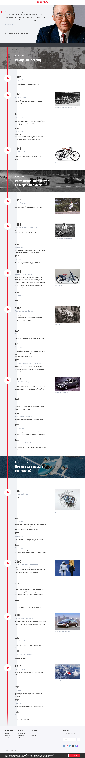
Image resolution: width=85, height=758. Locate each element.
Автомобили (7, 733)
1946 (19, 45)
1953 (32, 45)
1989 (57, 45)
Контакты (32, 733)
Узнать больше (63, 755)
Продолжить (74, 755)
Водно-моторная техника (10, 741)
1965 (44, 45)
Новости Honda (21, 735)
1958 (38, 45)
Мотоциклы (7, 735)
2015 (76, 45)
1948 (25, 45)
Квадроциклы (7, 737)
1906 (6, 45)
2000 (63, 45)
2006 (70, 45)
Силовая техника (8, 739)
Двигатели (7, 743)
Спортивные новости (22, 737)
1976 (51, 45)
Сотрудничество (34, 735)
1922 (12, 45)
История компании (21, 733)
